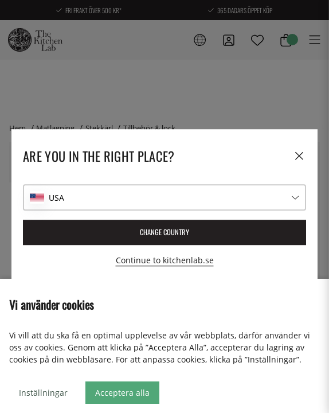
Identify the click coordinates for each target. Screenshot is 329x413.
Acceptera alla (122, 392)
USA (56, 197)
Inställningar (43, 392)
